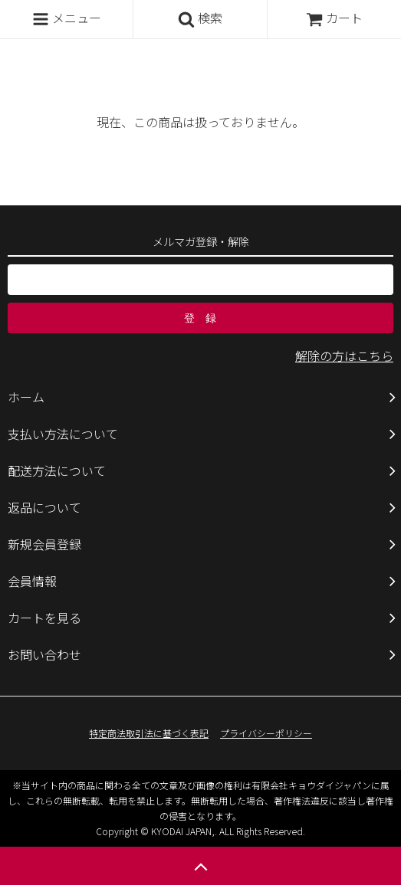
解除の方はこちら (344, 355)
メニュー (66, 18)
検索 (200, 18)
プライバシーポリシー (266, 732)
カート (334, 17)
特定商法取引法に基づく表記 (149, 732)
